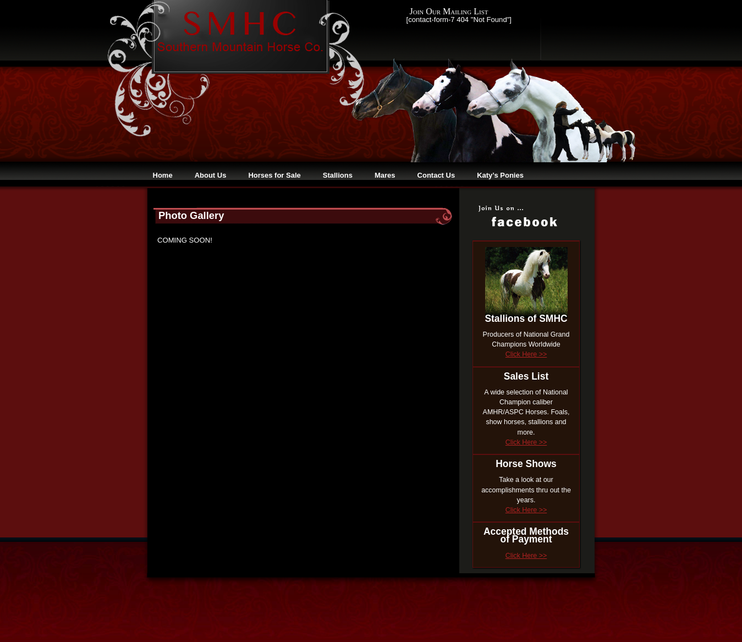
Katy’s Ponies (500, 175)
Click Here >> (526, 354)
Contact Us (436, 175)
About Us (211, 175)
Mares (385, 175)
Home (163, 175)
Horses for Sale (274, 175)
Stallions (338, 175)
